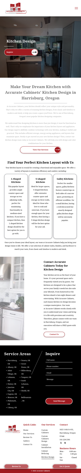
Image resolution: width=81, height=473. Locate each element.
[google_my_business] (65, 443)
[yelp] (61, 443)
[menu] (76, 8)
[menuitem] (30, 430)
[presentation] (62, 392)
